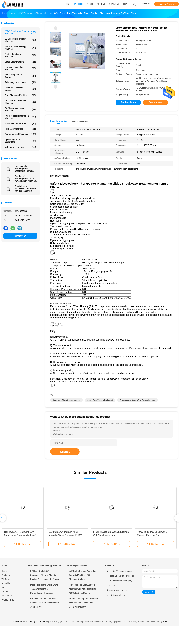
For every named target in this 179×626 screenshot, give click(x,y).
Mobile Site (6, 596)
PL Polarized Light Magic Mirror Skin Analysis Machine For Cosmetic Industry (83, 602)
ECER (165, 621)
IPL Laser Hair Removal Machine (20, 101)
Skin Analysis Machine (20, 82)
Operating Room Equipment (20, 140)
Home (4, 571)
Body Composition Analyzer (20, 76)
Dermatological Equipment (20, 134)
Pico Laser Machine (20, 128)
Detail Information (58, 121)
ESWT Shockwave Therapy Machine (20, 32)
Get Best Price (128, 102)
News (4, 587)
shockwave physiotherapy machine (66, 400)
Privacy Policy (7, 600)
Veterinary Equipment (20, 147)
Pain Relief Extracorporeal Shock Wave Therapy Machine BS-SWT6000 (25, 178)
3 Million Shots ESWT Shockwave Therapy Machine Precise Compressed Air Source (44, 575)
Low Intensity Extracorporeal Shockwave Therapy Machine (24, 168)
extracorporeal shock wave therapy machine (137, 400)
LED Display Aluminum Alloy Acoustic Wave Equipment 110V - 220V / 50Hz (65, 535)
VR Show (5, 579)
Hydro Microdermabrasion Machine (20, 117)
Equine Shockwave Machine (20, 55)
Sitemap (5, 591)
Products (5, 575)
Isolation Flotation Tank (20, 123)
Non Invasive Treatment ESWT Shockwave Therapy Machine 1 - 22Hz (21, 535)
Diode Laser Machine (20, 61)
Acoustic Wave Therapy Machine (20, 47)
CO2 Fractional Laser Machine (20, 109)
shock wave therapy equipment (100, 400)
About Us (5, 583)
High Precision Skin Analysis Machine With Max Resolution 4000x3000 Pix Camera (82, 589)
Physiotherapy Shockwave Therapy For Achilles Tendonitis (25, 188)
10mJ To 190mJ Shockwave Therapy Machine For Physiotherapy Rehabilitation (152, 535)
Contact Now (20, 236)
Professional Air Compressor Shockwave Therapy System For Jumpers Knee (44, 602)
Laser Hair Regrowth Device (20, 88)
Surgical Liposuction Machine (20, 68)
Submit (65, 451)
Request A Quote (166, 4)
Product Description (80, 121)
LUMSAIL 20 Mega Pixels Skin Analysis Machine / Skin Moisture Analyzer (83, 575)
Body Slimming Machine (20, 95)
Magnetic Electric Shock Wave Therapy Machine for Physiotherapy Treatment (44, 589)
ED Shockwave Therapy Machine (20, 40)
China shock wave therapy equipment (28, 621)
